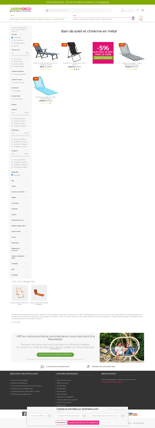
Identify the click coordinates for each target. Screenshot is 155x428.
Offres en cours (62, 383)
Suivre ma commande (19, 380)
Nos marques (62, 394)
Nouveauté (16, 91)
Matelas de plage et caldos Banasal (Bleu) (46, 98)
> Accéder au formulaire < (112, 382)
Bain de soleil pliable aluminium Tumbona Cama (46, 64)
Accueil (13, 27)
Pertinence (17, 37)
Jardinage (40, 19)
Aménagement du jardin (29, 19)
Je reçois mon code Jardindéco (55, 354)
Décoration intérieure (95, 19)
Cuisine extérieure (15, 19)
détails (61, 411)
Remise (16, 46)
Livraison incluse (17, 82)
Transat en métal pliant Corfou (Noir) (74, 64)
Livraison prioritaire (18, 74)
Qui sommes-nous (64, 380)
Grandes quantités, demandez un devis (25, 391)
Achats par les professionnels (22, 389)
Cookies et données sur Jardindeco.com (77, 409)
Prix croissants (18, 40)
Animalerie (47, 19)
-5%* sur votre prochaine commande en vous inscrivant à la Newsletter (55, 338)
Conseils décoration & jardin (67, 400)
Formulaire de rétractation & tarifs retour (26, 386)
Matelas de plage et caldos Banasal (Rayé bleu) (132, 64)
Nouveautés (61, 391)
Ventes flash (61, 386)
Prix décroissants (19, 43)
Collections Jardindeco (65, 397)
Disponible (15, 175)
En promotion (16, 99)
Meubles (75, 19)
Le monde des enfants (57, 19)
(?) (45, 416)
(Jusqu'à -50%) (140, 18)
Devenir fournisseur (64, 402)
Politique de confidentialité (21, 394)
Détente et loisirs (107, 19)
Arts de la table (83, 19)
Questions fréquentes (19, 383)
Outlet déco (61, 389)
